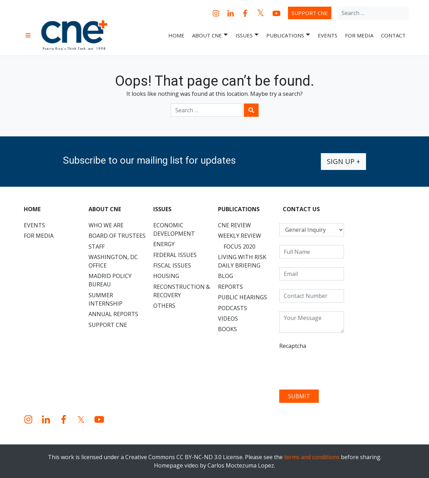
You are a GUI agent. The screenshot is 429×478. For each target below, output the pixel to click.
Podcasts (232, 308)
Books (227, 329)
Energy (164, 244)
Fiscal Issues (172, 265)
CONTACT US (301, 209)
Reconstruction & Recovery (181, 291)
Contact (393, 35)
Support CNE (309, 12)
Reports (230, 287)
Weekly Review (239, 236)
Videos (228, 318)
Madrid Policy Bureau (110, 280)
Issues (247, 35)
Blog (225, 276)
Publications (288, 35)
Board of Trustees (117, 236)
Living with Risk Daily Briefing (242, 261)
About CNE (210, 35)
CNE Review (234, 225)
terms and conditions (311, 457)
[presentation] (332, 367)
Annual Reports (113, 314)
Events (327, 35)
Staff (97, 246)
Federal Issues (175, 255)
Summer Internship (105, 299)
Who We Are (106, 225)
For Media (359, 35)
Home (176, 35)
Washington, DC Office (113, 261)
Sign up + (343, 161)
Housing (166, 276)
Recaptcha (292, 346)
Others (164, 305)
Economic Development (174, 229)
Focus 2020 (239, 246)
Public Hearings (242, 297)
